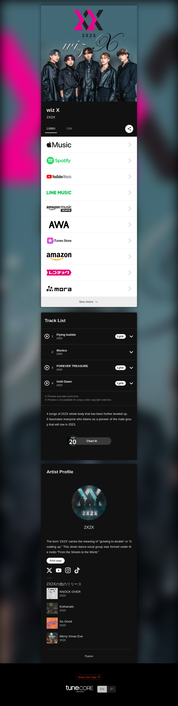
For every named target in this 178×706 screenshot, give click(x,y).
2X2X (51, 117)
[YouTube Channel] (58, 571)
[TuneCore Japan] (80, 691)
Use (69, 128)
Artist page (56, 560)
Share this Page (89, 677)
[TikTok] (77, 572)
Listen (51, 128)
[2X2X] (89, 502)
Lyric (120, 336)
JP (111, 689)
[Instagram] (68, 572)
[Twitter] (49, 572)
